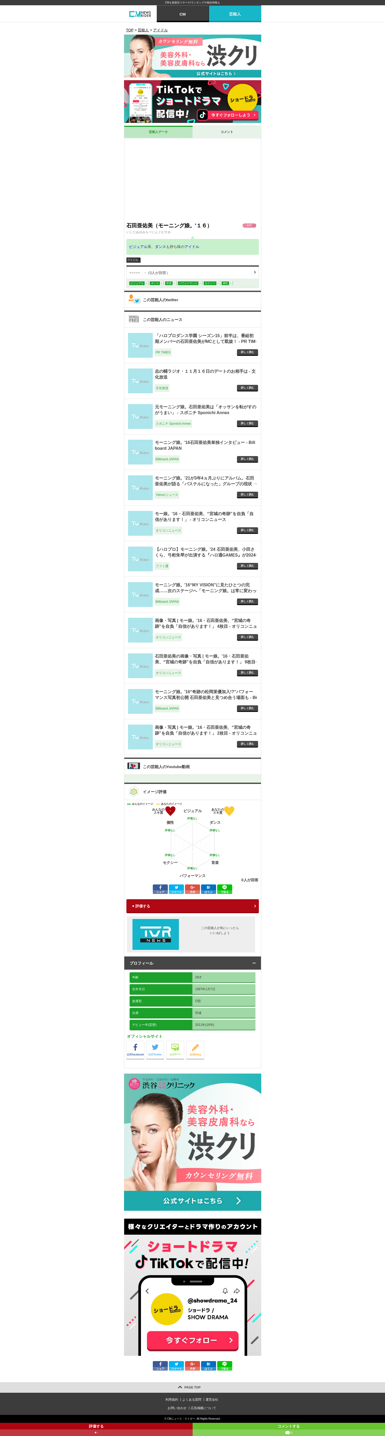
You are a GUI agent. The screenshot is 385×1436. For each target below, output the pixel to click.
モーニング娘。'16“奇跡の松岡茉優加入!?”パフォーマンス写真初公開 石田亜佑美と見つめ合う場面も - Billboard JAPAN (206, 698)
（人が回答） (149, 273)
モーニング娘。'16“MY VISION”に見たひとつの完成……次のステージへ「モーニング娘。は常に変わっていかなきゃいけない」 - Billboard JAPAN (205, 591)
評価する (96, 1430)
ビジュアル (138, 247)
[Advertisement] (192, 180)
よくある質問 (191, 1399)
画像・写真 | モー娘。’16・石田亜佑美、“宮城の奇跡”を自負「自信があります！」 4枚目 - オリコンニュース (206, 626)
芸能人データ (158, 132)
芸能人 (235, 14)
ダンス (160, 247)
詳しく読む (247, 352)
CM (182, 14)
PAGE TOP (192, 1387)
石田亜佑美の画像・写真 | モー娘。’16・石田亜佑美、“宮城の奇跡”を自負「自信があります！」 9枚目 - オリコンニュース (205, 662)
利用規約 (171, 1399)
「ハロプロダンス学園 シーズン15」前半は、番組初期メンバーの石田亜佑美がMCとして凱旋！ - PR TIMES (205, 341)
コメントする (289, 1430)
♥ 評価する (141, 906)
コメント (227, 132)
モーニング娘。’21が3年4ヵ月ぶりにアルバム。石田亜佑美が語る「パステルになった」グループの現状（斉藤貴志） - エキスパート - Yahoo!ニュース (204, 484)
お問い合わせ (177, 1408)
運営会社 (212, 1399)
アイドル (191, 247)
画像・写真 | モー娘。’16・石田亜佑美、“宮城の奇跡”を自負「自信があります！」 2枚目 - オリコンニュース (206, 733)
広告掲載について (203, 1408)
